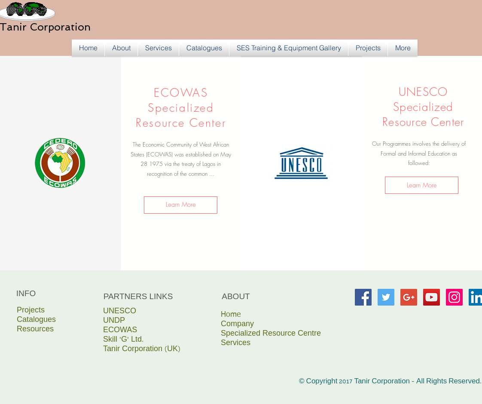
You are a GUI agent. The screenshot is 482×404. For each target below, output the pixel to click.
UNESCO (119, 312)
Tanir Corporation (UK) (141, 350)
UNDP (114, 321)
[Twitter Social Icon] (386, 297)
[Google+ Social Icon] (408, 297)
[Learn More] (180, 205)
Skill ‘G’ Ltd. (123, 340)
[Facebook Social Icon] (363, 297)
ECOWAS (120, 331)
